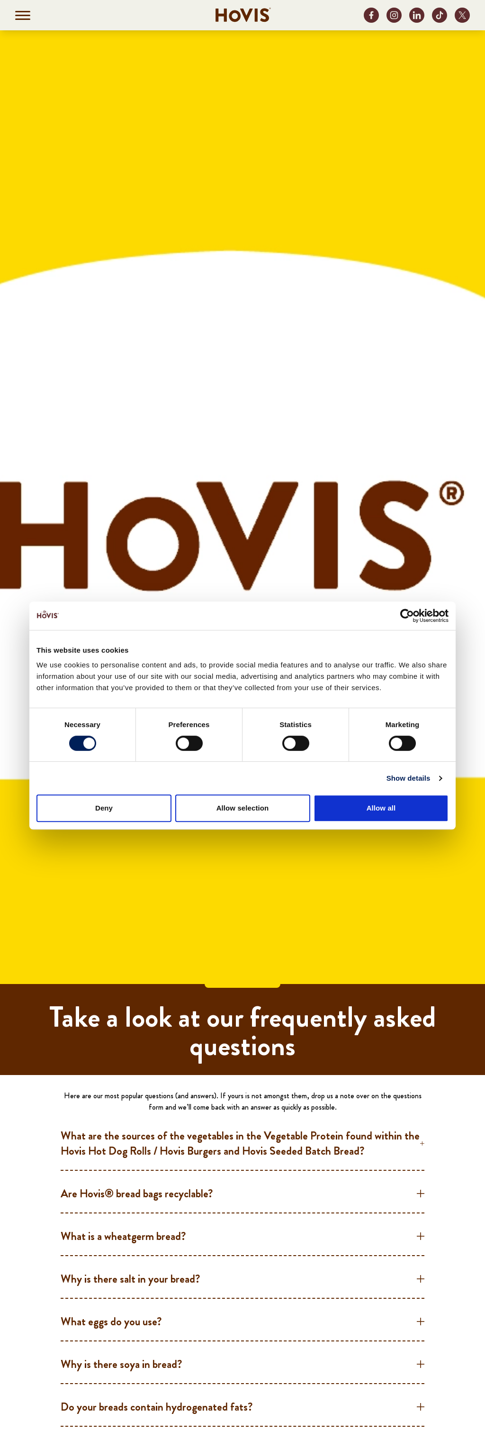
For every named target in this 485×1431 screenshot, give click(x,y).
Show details (408, 778)
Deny (104, 808)
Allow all (381, 808)
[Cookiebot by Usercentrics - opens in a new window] (407, 616)
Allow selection (242, 808)
